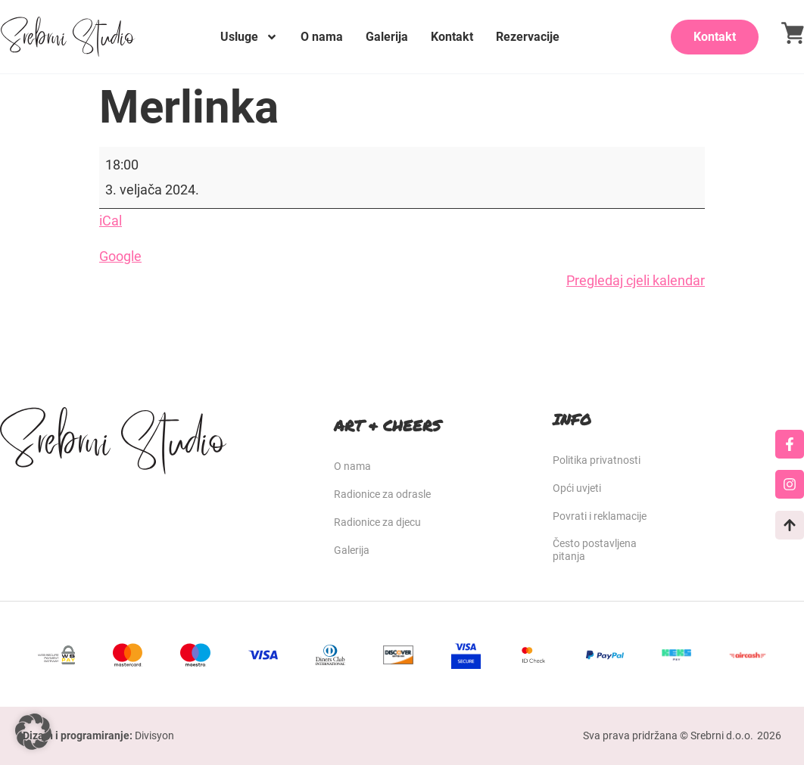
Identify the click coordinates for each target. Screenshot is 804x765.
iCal (110, 221)
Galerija (387, 37)
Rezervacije (527, 37)
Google (120, 256)
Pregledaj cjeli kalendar (635, 280)
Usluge (249, 37)
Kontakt (452, 37)
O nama (322, 37)
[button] (33, 731)
